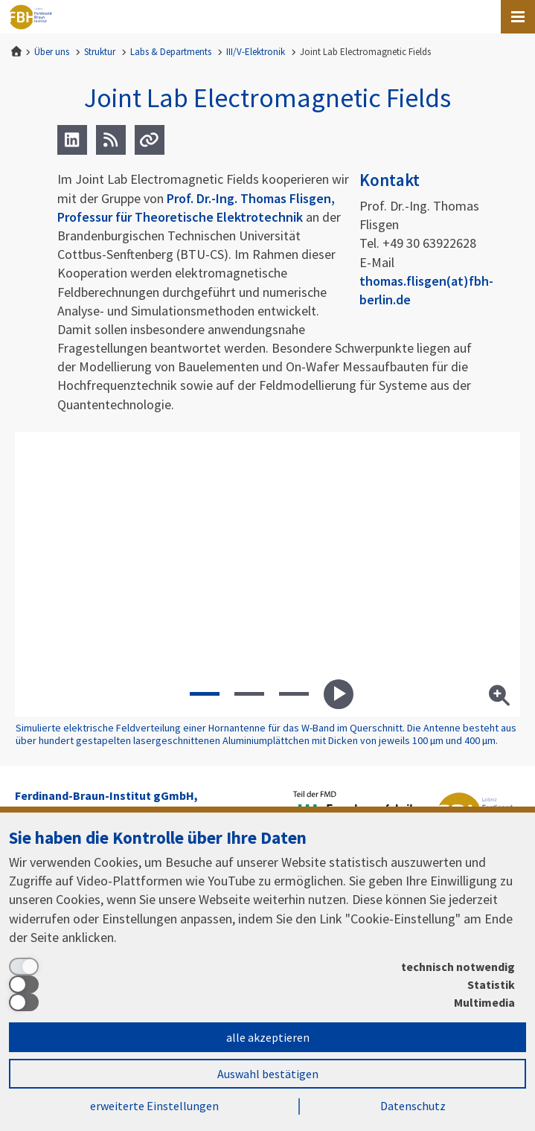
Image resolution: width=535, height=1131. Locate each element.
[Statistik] (262, 984)
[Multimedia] (262, 1002)
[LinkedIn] (72, 140)
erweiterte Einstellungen (154, 1105)
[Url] (149, 140)
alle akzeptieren (268, 1037)
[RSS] (111, 140)
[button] (204, 694)
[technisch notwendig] (262, 966)
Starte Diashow (338, 694)
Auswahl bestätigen (267, 1073)
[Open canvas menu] (518, 16)
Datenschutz (413, 1105)
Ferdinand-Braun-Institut (30, 17)
